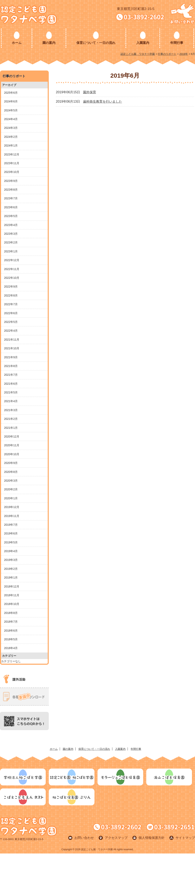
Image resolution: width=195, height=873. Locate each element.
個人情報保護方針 (152, 837)
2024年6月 (11, 101)
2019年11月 (11, 516)
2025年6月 (11, 92)
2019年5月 (11, 542)
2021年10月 (11, 348)
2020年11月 (11, 445)
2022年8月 (11, 295)
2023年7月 (11, 198)
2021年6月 (11, 383)
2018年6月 (11, 630)
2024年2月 (11, 136)
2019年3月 (11, 559)
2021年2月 (11, 418)
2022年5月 (11, 322)
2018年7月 (11, 621)
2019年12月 (11, 507)
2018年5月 (11, 639)
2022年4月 (11, 330)
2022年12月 (11, 260)
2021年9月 (11, 357)
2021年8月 (11, 366)
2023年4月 (11, 225)
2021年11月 (11, 339)
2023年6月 (11, 207)
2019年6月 (11, 533)
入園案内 (142, 43)
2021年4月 (11, 401)
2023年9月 (11, 180)
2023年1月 (11, 251)
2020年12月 (11, 436)
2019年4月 (11, 551)
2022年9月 (11, 286)
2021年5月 (11, 392)
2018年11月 (11, 595)
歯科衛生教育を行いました (102, 101)
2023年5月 (11, 216)
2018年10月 (11, 604)
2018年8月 (11, 613)
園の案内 (48, 43)
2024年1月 (11, 145)
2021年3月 (11, 410)
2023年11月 (11, 163)
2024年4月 (11, 119)
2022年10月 (11, 277)
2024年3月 (11, 127)
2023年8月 (11, 189)
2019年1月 (11, 577)
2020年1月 (11, 498)
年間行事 (176, 43)
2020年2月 (11, 489)
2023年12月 (11, 154)
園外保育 (89, 92)
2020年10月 (11, 454)
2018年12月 (11, 586)
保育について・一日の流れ (95, 43)
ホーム (17, 43)
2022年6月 (11, 313)
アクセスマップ (116, 837)
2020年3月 (11, 480)
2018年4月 (11, 648)
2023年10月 (11, 172)
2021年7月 (11, 374)
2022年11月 (11, 269)
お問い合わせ (84, 837)
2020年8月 (11, 471)
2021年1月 (11, 427)
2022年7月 (11, 304)
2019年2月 (11, 568)
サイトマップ (185, 837)
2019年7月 (11, 524)
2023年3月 (11, 233)
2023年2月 (11, 242)
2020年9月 (11, 463)
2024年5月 (11, 110)
